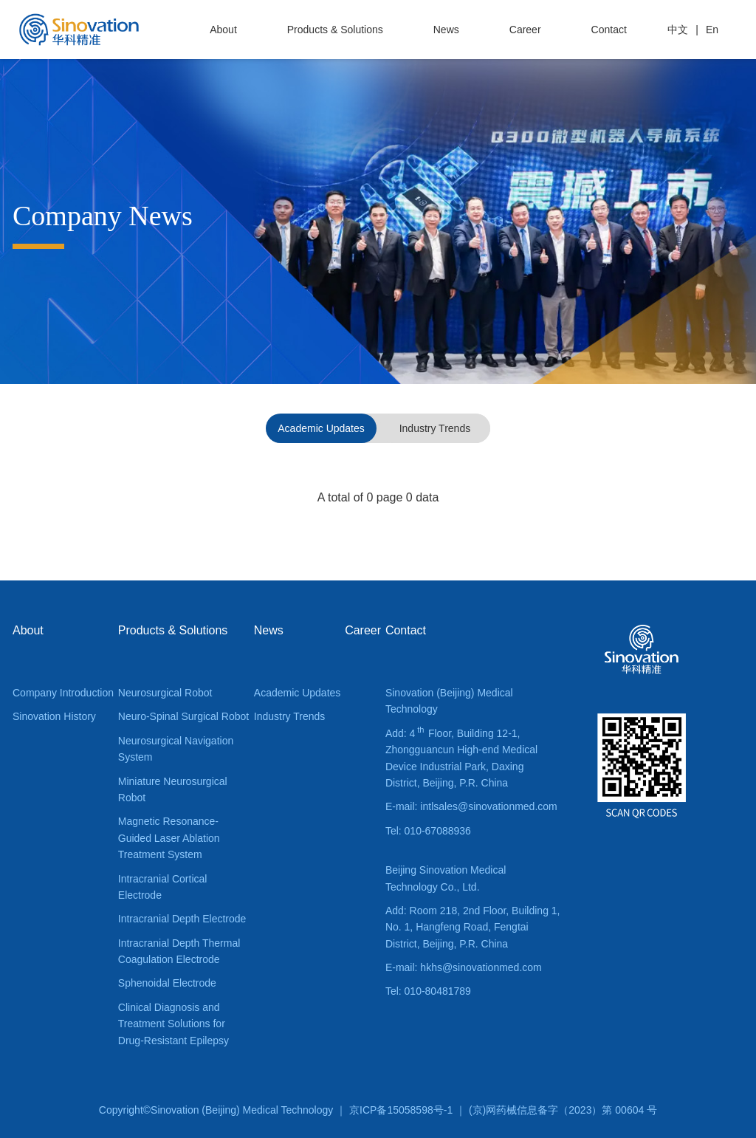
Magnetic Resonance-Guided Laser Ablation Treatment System (169, 837)
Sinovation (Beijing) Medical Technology (449, 701)
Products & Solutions (335, 29)
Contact (609, 29)
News (446, 29)
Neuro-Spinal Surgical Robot (183, 716)
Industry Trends (435, 428)
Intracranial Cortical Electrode (162, 887)
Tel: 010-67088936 (428, 831)
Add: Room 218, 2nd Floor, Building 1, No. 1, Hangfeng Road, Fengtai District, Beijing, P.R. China (472, 927)
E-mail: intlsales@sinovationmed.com (471, 806)
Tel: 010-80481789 (428, 991)
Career (525, 29)
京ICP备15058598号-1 (401, 1110)
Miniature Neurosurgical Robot (172, 789)
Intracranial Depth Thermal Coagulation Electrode (179, 951)
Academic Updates (321, 428)
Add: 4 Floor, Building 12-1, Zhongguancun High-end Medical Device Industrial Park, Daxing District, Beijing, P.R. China (461, 756)
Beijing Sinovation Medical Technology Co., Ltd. (445, 878)
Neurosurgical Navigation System (175, 749)
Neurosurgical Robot (165, 693)
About (223, 29)
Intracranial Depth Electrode (182, 919)
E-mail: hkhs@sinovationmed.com (463, 967)
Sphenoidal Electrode (167, 983)
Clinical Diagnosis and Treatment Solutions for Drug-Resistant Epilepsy (173, 1023)
